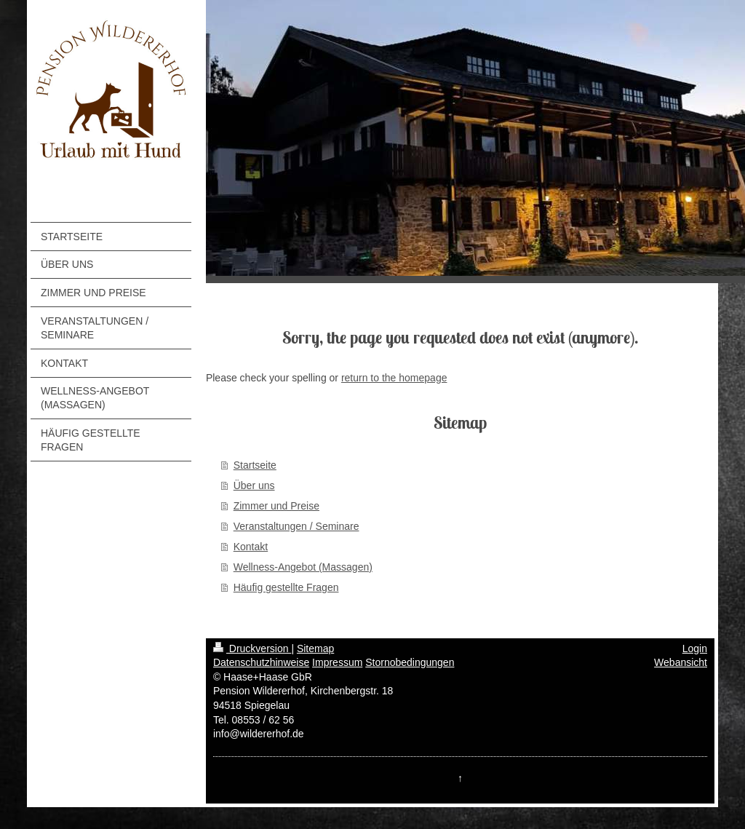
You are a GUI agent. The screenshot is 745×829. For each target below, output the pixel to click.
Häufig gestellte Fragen (286, 587)
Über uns (254, 485)
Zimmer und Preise (276, 506)
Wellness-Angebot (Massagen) (303, 567)
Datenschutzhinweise (261, 662)
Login (694, 648)
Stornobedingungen (409, 662)
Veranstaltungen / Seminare (296, 526)
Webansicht (680, 662)
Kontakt (251, 546)
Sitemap (315, 648)
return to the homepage (394, 378)
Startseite (255, 465)
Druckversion (252, 648)
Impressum (337, 662)
